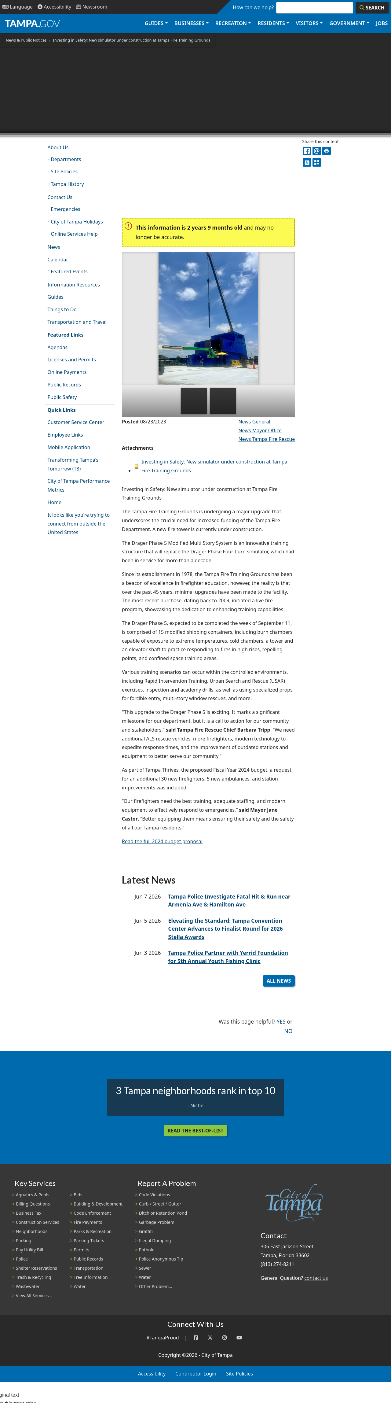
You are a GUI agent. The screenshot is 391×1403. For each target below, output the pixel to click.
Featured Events (69, 271)
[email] (316, 151)
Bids (78, 1195)
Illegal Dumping (155, 1240)
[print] (326, 151)
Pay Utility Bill (29, 1250)
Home (55, 502)
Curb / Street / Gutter (160, 1204)
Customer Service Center (76, 422)
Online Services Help (74, 234)
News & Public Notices (26, 40)
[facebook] (307, 151)
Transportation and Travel (77, 322)
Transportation (88, 1268)
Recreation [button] (231, 23)
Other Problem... (155, 1286)
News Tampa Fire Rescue (266, 439)
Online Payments (67, 372)
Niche (196, 1105)
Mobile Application (69, 447)
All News (279, 980)
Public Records (64, 384)
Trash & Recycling (33, 1277)
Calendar (58, 259)
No (288, 1030)
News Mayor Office (260, 430)
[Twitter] (210, 1338)
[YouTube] (239, 1338)
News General (254, 421)
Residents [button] (271, 23)
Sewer (145, 1268)
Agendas (58, 347)
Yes (281, 1021)
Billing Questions (33, 1204)
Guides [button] (153, 23)
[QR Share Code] (316, 162)
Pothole (147, 1250)
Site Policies (64, 171)
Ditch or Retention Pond (163, 1213)
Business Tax (29, 1213)
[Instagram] (224, 1338)
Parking (23, 1240)
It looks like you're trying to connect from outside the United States (79, 523)
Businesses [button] (189, 23)
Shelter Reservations (36, 1268)
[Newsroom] (92, 7)
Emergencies (65, 209)
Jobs (382, 23)
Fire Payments (88, 1222)
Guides (56, 297)
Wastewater (28, 1286)
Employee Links (65, 434)
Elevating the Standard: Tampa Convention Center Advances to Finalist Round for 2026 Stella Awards (225, 928)
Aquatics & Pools (32, 1195)
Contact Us (60, 197)
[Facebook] (196, 1338)
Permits (81, 1250)
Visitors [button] (307, 23)
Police (22, 1259)
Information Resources (74, 284)
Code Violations (154, 1195)
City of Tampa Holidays (77, 221)
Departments (66, 159)
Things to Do (62, 309)
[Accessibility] (54, 7)
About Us (58, 147)
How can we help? (253, 7)
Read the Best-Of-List (196, 1130)
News (54, 247)
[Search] (372, 7)
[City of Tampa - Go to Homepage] (32, 23)
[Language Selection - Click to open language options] (17, 7)
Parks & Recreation (92, 1231)
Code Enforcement (92, 1213)
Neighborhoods (31, 1231)
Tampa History (67, 184)
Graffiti (146, 1231)
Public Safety (62, 397)
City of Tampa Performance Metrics (79, 485)
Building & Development (98, 1204)
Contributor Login (195, 1373)
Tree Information (91, 1277)
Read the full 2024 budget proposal (162, 841)
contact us (316, 1278)
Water (80, 1286)
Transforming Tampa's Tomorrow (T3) (73, 464)
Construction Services (37, 1222)
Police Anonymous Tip (161, 1259)
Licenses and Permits (72, 359)
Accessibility (152, 1373)
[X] (307, 162)
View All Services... (34, 1295)
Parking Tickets (89, 1240)
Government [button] (347, 23)
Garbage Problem (156, 1222)
